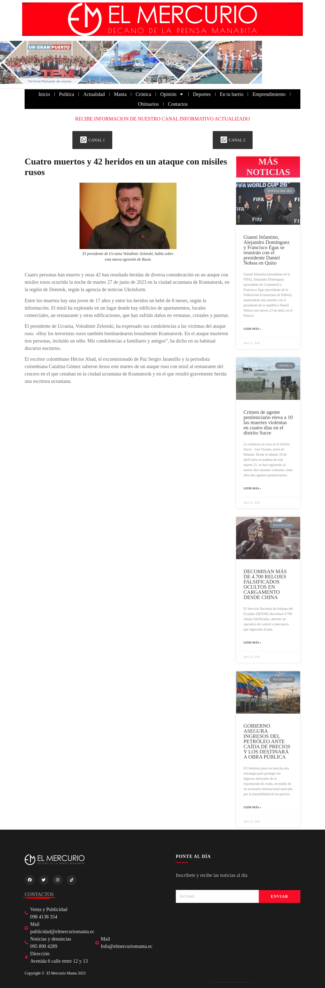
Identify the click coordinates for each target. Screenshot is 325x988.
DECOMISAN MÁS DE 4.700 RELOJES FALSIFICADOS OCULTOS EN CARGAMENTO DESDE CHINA (265, 584)
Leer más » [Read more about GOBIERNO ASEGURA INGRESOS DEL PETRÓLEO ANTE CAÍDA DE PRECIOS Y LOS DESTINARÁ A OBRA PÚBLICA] (252, 807)
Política (66, 94)
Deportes (202, 94)
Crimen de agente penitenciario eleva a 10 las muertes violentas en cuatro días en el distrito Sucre (268, 422)
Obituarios (148, 104)
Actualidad (94, 94)
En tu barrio (232, 94)
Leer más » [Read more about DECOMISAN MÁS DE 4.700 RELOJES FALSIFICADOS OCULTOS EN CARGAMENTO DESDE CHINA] (252, 642)
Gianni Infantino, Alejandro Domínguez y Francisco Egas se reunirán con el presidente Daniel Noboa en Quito (267, 250)
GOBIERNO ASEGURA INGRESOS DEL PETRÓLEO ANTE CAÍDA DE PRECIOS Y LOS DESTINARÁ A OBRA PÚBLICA (267, 741)
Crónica (143, 94)
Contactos (178, 104)
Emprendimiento (268, 94)
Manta (120, 94)
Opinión (172, 94)
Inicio (44, 94)
